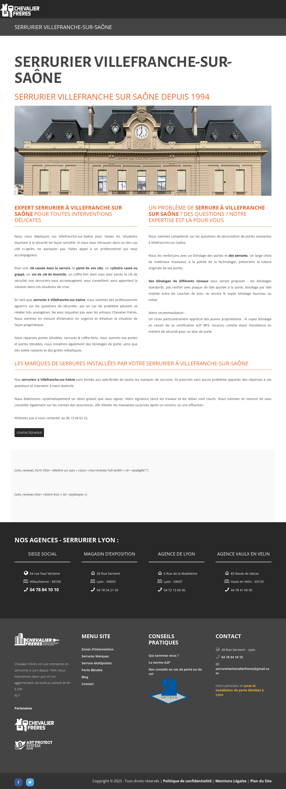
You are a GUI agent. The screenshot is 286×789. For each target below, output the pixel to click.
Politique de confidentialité (187, 780)
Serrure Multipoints (97, 663)
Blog (85, 677)
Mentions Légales (230, 780)
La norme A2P (159, 662)
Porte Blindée (92, 670)
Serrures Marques (95, 656)
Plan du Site (260, 780)
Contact (88, 684)
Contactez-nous (29, 433)
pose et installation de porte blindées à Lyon (240, 690)
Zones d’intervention (98, 649)
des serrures (238, 255)
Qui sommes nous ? (164, 655)
